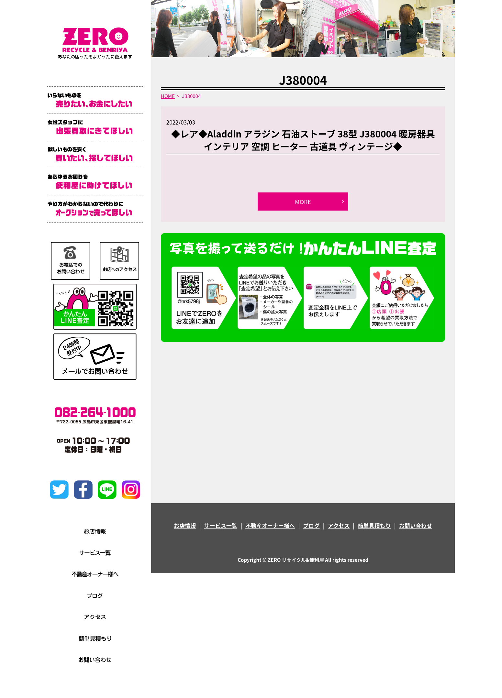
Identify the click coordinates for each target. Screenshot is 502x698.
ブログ (311, 525)
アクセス (339, 525)
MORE (303, 201)
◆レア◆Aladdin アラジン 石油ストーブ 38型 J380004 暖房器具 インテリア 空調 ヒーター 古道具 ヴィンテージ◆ (303, 140)
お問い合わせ (415, 525)
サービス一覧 (220, 525)
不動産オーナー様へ (270, 525)
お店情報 (185, 525)
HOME (168, 96)
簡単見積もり (374, 525)
